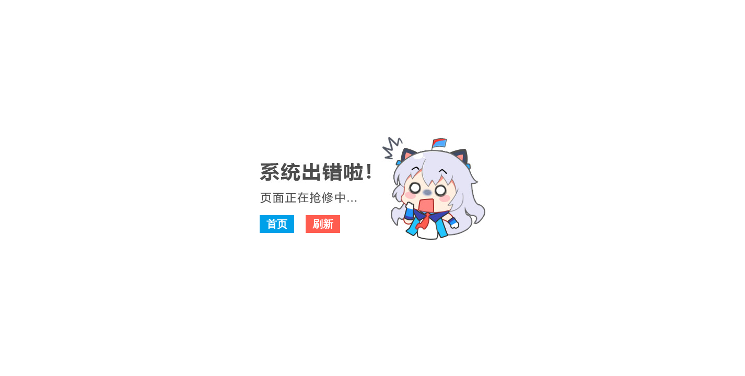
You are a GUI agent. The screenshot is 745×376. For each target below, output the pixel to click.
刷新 (322, 224)
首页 (276, 224)
